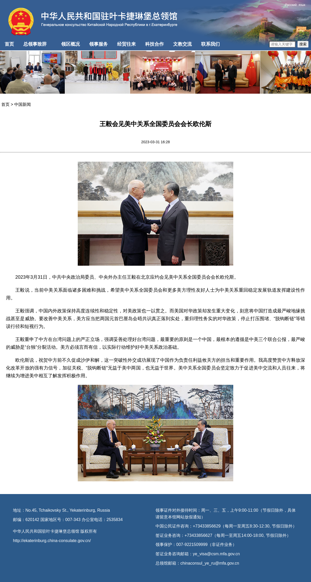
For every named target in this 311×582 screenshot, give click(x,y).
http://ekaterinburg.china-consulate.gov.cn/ (52, 540)
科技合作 (154, 44)
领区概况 (70, 44)
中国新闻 (22, 104)
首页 (9, 44)
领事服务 (98, 44)
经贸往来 (126, 44)
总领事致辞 (35, 44)
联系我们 (210, 44)
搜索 (303, 44)
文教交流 (182, 44)
